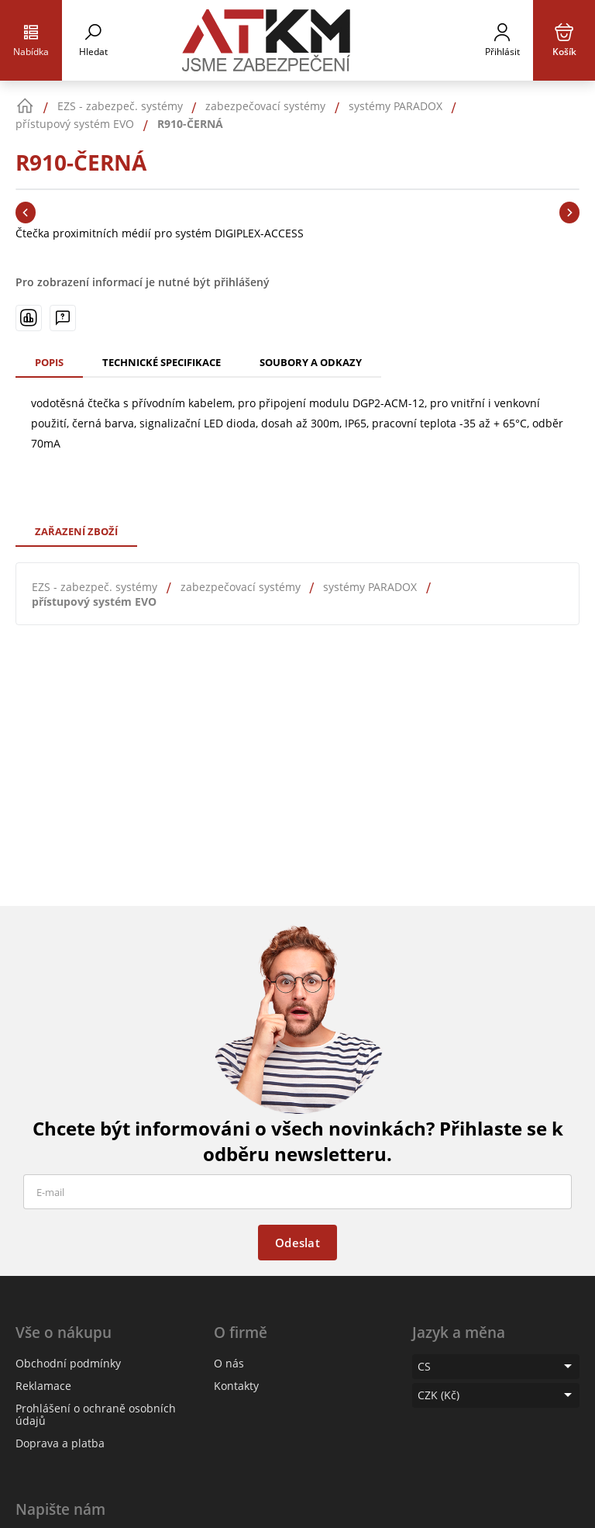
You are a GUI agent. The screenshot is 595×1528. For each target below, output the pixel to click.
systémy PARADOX (370, 586)
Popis (49, 362)
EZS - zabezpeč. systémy (94, 586)
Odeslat (297, 1242)
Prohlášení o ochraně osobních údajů (95, 1414)
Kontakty (236, 1385)
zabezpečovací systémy (241, 586)
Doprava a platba (60, 1443)
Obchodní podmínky (68, 1363)
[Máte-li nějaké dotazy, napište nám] (63, 318)
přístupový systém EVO (94, 601)
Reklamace (43, 1385)
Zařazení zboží (76, 531)
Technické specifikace (161, 362)
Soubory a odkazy (311, 362)
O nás (229, 1363)
